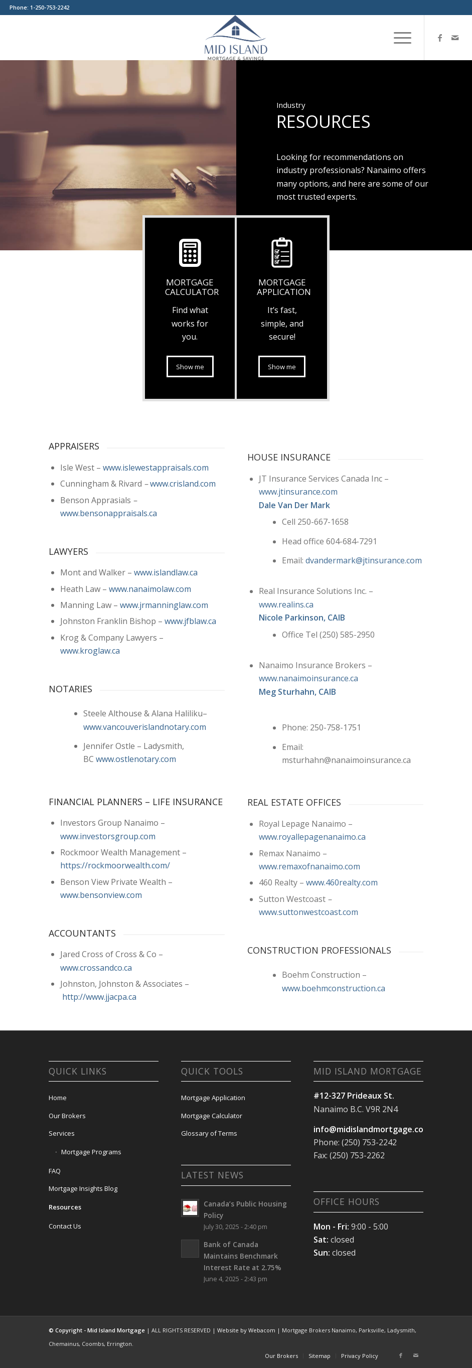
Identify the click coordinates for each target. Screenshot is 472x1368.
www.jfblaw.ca (190, 716)
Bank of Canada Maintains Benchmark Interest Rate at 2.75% (242, 1256)
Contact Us (65, 1226)
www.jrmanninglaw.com (164, 700)
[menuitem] (397, 37)
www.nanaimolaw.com (150, 684)
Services (62, 1133)
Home (58, 1097)
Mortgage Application (213, 1097)
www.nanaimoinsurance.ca (308, 842)
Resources (65, 1206)
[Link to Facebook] (439, 37)
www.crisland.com (183, 578)
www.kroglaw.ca (90, 745)
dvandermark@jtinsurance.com (363, 724)
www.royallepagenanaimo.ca (312, 1000)
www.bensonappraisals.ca (108, 608)
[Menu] (397, 37)
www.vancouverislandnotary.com (144, 821)
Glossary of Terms (209, 1133)
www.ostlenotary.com (136, 854)
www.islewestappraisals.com (156, 562)
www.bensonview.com (101, 990)
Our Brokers (67, 1115)
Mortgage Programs (91, 1151)
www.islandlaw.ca (166, 667)
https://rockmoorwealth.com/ (115, 960)
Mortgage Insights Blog (83, 1188)
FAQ (55, 1170)
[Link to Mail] (454, 37)
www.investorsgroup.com (107, 931)
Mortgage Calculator (211, 1115)
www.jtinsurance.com (298, 655)
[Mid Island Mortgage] (236, 37)
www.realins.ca (286, 768)
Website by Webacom (246, 1330)
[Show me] (281, 367)
